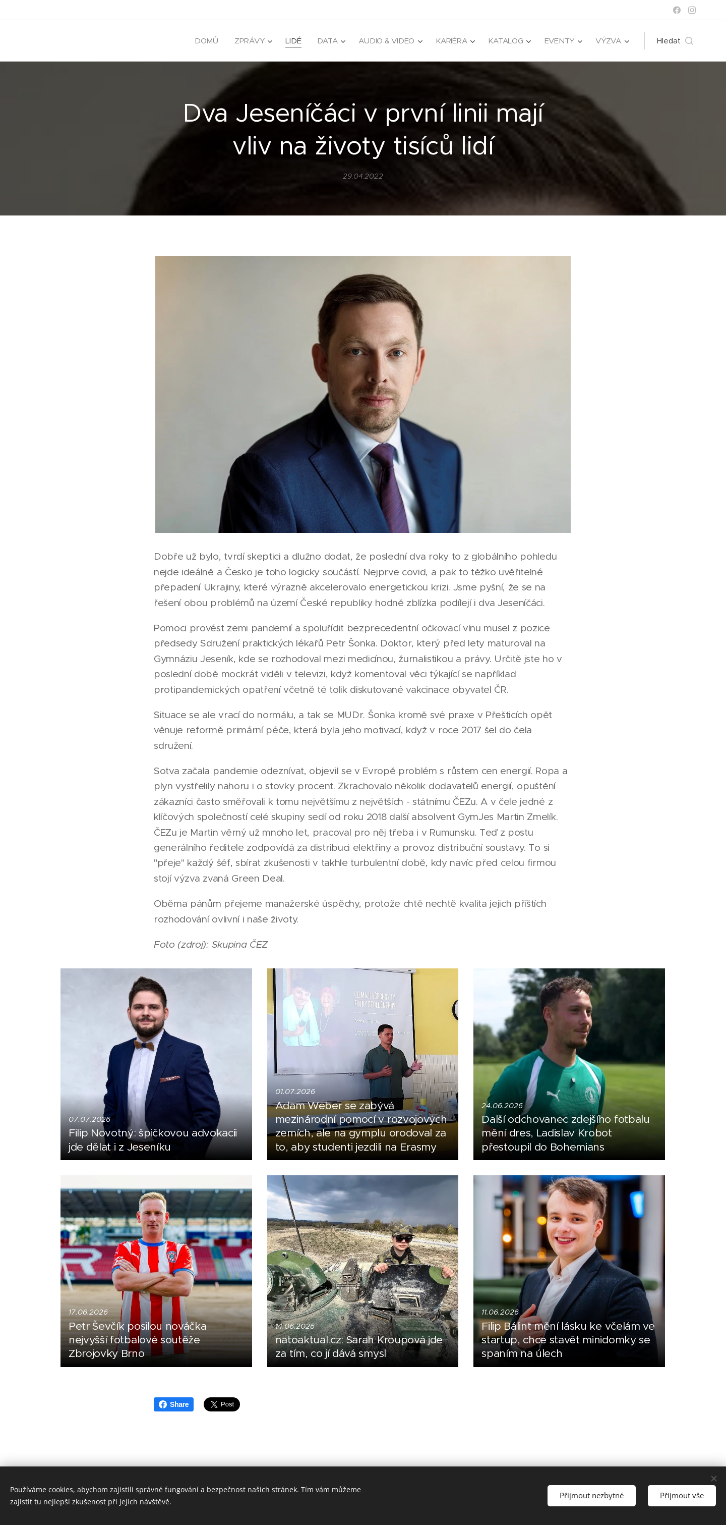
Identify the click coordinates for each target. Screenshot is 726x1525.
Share (174, 1404)
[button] (675, 40)
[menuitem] (202, 40)
